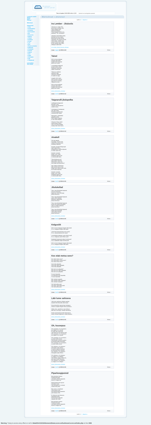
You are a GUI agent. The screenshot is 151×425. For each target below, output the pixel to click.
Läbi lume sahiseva (61, 298)
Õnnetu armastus (32, 46)
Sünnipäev (31, 57)
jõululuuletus (58, 91)
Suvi (29, 53)
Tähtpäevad (31, 60)
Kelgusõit (56, 224)
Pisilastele (30, 49)
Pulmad (30, 50)
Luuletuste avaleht (31, 16)
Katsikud (30, 39)
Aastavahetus (31, 28)
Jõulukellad (57, 187)
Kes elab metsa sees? (62, 256)
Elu (29, 33)
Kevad (29, 41)
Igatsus (30, 36)
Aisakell (55, 137)
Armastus (30, 30)
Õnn (29, 44)
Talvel (54, 56)
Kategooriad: (30, 25)
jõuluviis (62, 47)
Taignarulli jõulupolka (62, 100)
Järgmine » (85, 19)
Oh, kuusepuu (58, 325)
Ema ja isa (30, 35)
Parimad (29, 20)
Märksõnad (30, 22)
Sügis (29, 55)
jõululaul (60, 17)
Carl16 (56, 93)
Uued (28, 19)
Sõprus (30, 52)
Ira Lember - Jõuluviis (62, 23)
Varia (29, 27)
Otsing (28, 17)
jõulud (58, 47)
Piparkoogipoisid (59, 373)
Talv (29, 58)
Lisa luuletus (30, 63)
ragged (57, 50)
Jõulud (30, 38)
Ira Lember (53, 47)
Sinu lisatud (30, 64)
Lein (29, 42)
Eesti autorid (31, 31)
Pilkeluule (30, 47)
